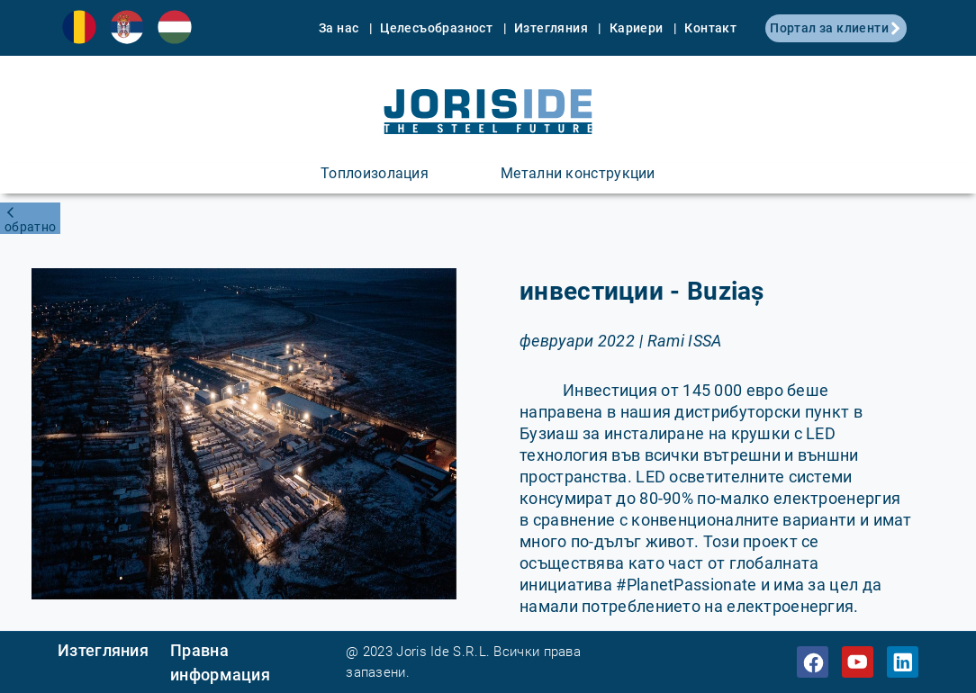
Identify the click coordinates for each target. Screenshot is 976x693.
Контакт (710, 28)
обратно (30, 227)
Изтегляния (552, 28)
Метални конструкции (578, 173)
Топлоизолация (375, 173)
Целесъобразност (437, 28)
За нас (340, 28)
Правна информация (220, 662)
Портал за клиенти (836, 28)
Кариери (638, 28)
